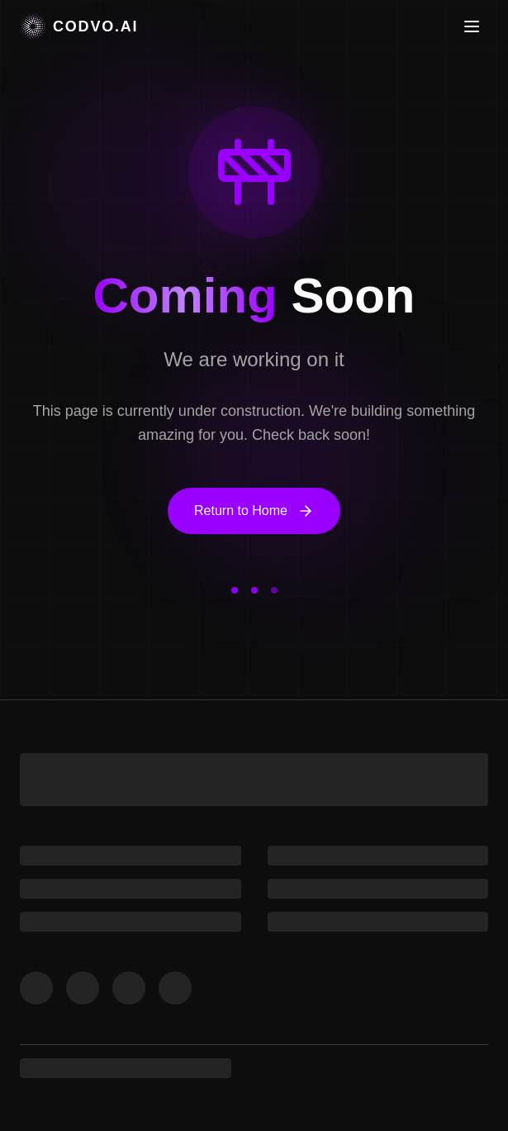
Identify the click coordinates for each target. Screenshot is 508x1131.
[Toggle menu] (471, 26)
